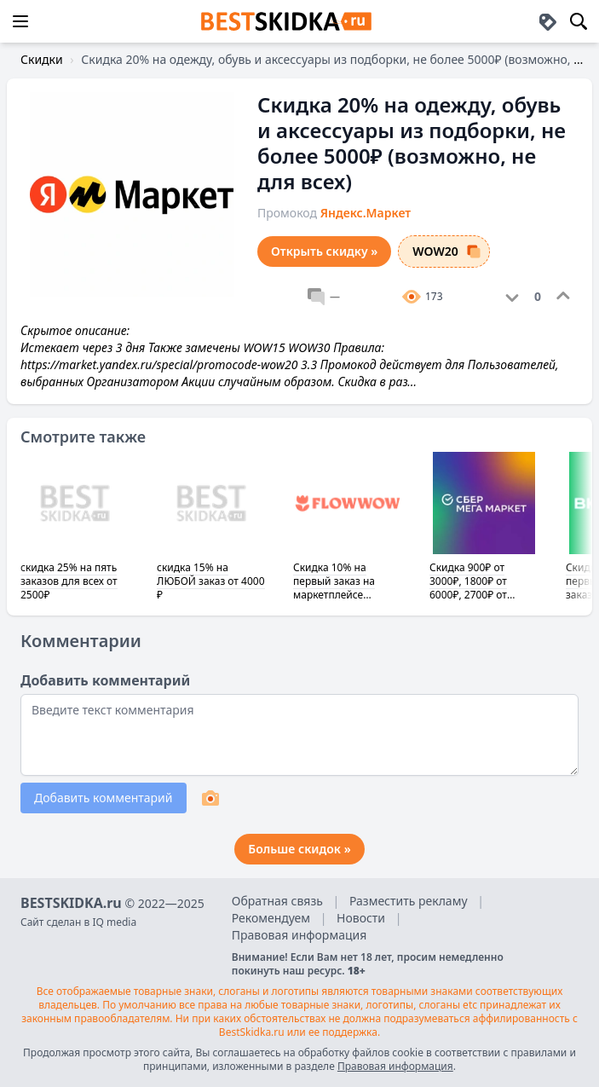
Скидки (41, 59)
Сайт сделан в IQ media (78, 922)
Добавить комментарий (103, 797)
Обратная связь (277, 901)
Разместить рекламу (408, 901)
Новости (361, 918)
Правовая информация (299, 935)
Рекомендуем (271, 918)
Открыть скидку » (324, 251)
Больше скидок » (299, 849)
